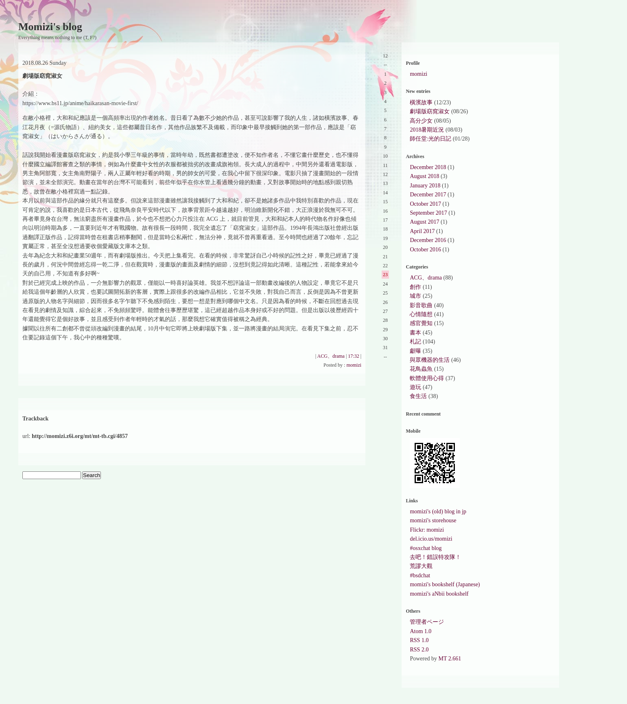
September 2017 (428, 213)
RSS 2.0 (419, 650)
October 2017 (425, 204)
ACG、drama (331, 356)
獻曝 (415, 351)
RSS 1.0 (419, 640)
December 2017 (428, 194)
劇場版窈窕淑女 (430, 111)
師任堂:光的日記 (430, 139)
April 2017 (422, 231)
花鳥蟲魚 (421, 369)
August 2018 (424, 176)
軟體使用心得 (427, 378)
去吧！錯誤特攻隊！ (435, 557)
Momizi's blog (50, 27)
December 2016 (428, 240)
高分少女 (421, 121)
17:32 (353, 356)
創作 (415, 287)
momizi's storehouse (433, 520)
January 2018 (425, 186)
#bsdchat (420, 575)
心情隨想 (421, 314)
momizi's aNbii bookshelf (439, 594)
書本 (415, 333)
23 (385, 274)
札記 (415, 342)
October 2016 (425, 249)
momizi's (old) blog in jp (438, 511)
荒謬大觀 (421, 566)
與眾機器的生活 (430, 360)
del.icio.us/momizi (431, 539)
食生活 (418, 396)
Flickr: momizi (427, 530)
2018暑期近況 (427, 130)
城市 (415, 296)
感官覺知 (421, 323)
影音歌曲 (421, 305)
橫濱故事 (421, 102)
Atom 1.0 (420, 631)
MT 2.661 (449, 659)
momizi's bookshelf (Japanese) (445, 584)
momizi (353, 365)
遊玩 (415, 387)
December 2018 (428, 167)
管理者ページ (427, 622)
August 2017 (424, 222)
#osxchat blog (425, 548)
